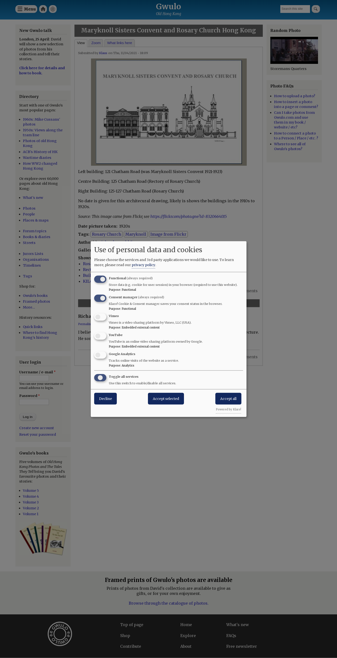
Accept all (228, 398)
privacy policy (143, 264)
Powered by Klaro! (228, 409)
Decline (105, 398)
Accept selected (166, 398)
